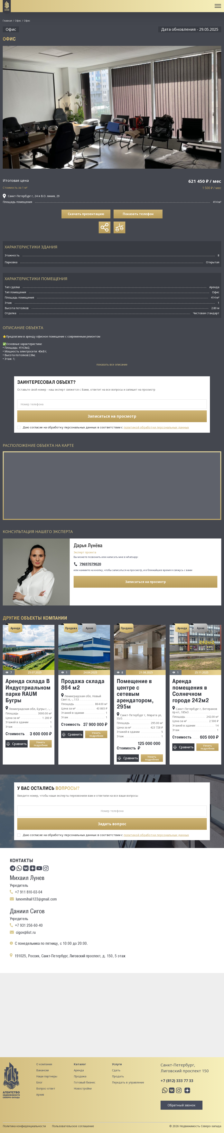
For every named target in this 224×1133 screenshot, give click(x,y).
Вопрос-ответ (45, 1088)
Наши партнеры (46, 1076)
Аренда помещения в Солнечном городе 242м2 (190, 690)
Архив (40, 1094)
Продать (118, 1076)
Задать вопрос (112, 823)
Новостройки (83, 1088)
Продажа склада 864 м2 (83, 684)
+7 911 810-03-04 (28, 892)
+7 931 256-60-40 (29, 925)
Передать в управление (128, 1082)
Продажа (80, 1076)
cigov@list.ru (26, 932)
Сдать (116, 1070)
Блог (39, 1082)
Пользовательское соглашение (73, 1126)
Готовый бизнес (84, 1082)
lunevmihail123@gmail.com (36, 899)
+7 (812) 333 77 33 (177, 1080)
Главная (7, 20)
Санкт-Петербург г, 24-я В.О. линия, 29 (31, 196)
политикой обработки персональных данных (156, 427)
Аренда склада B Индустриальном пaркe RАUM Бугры (28, 690)
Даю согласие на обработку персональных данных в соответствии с (106, 427)
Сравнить (19, 744)
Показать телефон (138, 214)
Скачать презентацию (86, 214)
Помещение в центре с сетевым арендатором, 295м (135, 693)
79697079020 (90, 564)
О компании (44, 1064)
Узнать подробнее (41, 743)
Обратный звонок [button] (181, 1105)
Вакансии (42, 1070)
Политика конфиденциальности (24, 1126)
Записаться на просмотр (145, 582)
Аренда (79, 1070)
